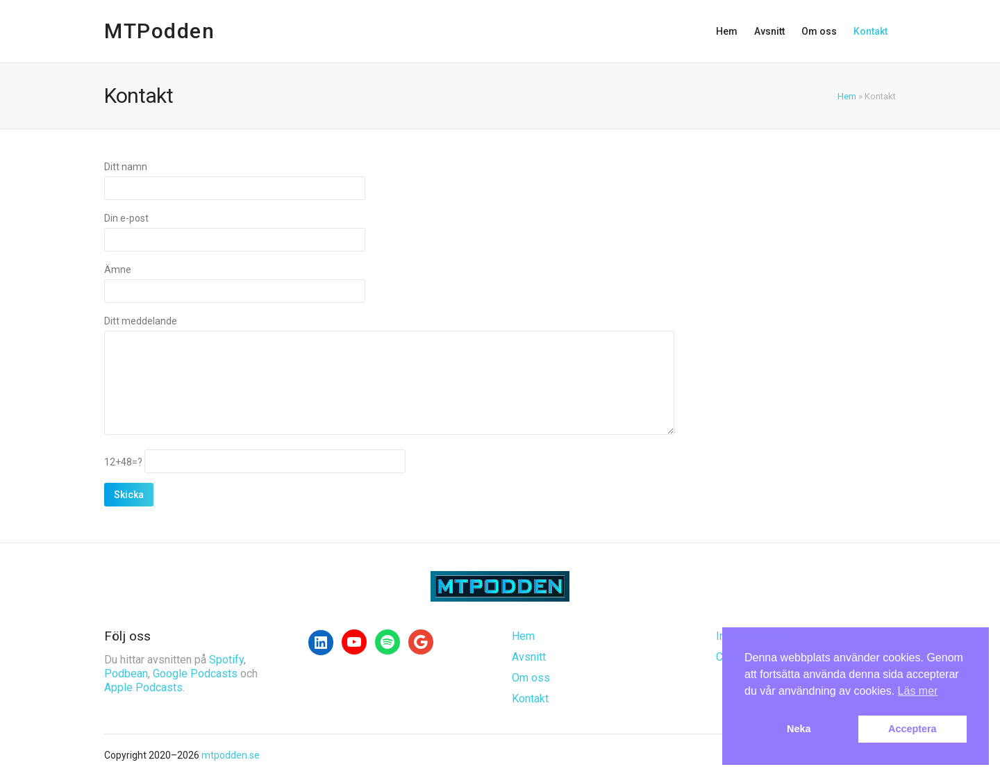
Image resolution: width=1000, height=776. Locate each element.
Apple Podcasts (143, 687)
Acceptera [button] (912, 728)
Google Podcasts (195, 673)
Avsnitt (769, 31)
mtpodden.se (230, 755)
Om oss (819, 31)
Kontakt (870, 31)
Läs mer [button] (918, 691)
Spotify (226, 659)
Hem (727, 31)
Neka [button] (798, 728)
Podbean (126, 673)
